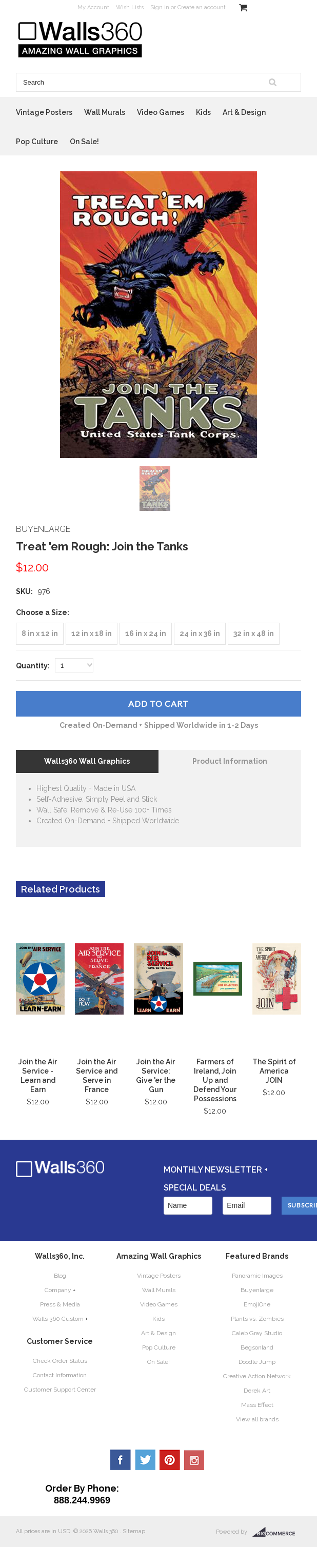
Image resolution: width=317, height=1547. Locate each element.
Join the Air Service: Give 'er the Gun (155, 1076)
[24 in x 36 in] (200, 634)
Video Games (160, 112)
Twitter (145, 1460)
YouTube (194, 1460)
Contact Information (60, 1375)
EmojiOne (257, 1304)
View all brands (257, 1419)
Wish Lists (130, 7)
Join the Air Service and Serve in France (96, 1076)
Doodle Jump (257, 1361)
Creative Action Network (257, 1376)
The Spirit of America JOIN (274, 1071)
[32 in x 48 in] (254, 634)
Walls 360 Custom (58, 1318)
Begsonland (257, 1347)
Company (58, 1290)
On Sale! (84, 141)
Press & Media (60, 1304)
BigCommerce (276, 1532)
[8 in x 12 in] (40, 634)
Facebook (120, 1460)
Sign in (159, 7)
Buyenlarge (257, 1290)
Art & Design (244, 112)
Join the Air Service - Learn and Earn (37, 1076)
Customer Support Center (60, 1389)
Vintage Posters (44, 112)
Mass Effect (257, 1405)
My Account (93, 7)
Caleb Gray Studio (257, 1333)
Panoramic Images (257, 1275)
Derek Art (257, 1390)
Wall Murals (104, 112)
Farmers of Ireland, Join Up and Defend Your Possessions (214, 1080)
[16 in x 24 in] (146, 634)
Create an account (201, 7)
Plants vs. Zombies (257, 1318)
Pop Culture (37, 141)
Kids (203, 112)
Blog (60, 1275)
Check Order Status (60, 1360)
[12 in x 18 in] (91, 634)
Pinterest (170, 1460)
